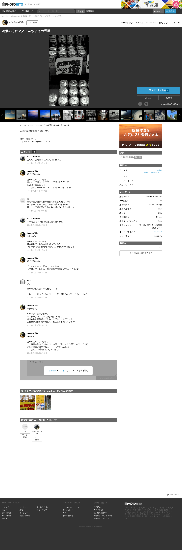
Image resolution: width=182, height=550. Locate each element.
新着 (21, 510)
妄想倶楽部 (128, 157)
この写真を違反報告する (142, 253)
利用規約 (97, 507)
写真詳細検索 (24, 516)
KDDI (159, 170)
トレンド (5, 507)
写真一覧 (27, 16)
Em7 (29, 280)
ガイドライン (99, 510)
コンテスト (23, 507)
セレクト (5, 510)
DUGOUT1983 (33, 157)
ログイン (158, 11)
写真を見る (9, 11)
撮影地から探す (43, 507)
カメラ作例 (6, 513)
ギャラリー (23, 513)
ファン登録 (32, 23)
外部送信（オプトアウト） (104, 516)
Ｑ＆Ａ (65, 513)
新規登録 (52, 370)
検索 (80, 11)
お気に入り (164, 23)
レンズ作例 (6, 516)
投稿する (27, 11)
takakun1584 (15, 16)
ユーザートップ (126, 23)
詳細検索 (90, 11)
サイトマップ (42, 510)
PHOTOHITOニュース (71, 507)
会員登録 (170, 11)
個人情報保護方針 (100, 513)
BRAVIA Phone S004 (153, 172)
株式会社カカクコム (101, 518)
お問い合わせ (68, 516)
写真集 (4, 518)
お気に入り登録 (160, 90)
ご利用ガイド (68, 510)
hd (28, 199)
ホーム (5, 16)
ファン (174, 23)
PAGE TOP (174, 495)
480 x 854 (158, 232)
